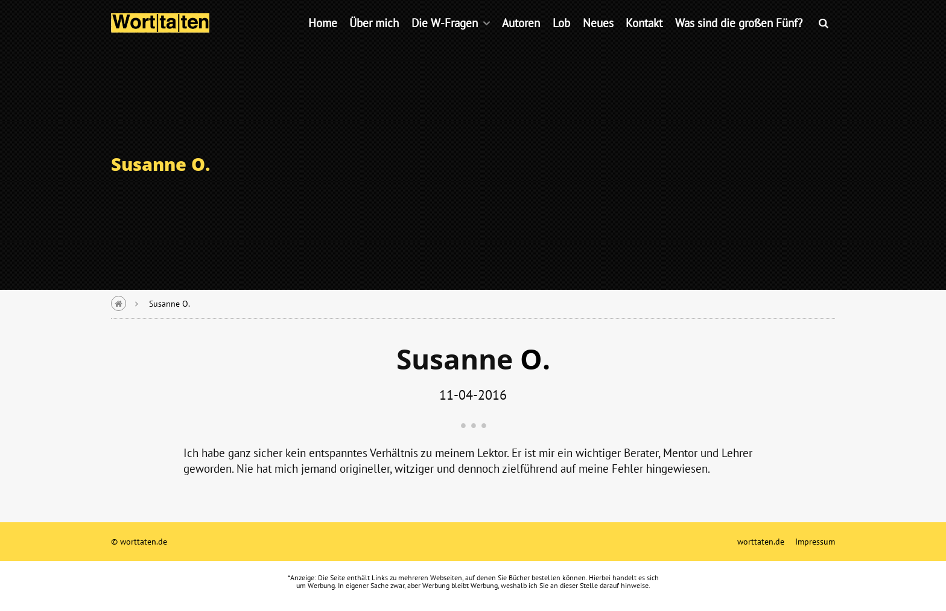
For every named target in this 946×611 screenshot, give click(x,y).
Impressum (815, 541)
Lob (561, 38)
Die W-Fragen (444, 38)
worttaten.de (760, 541)
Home (322, 38)
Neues (598, 38)
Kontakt (644, 38)
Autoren (521, 38)
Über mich (374, 38)
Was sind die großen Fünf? (738, 38)
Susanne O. (169, 303)
